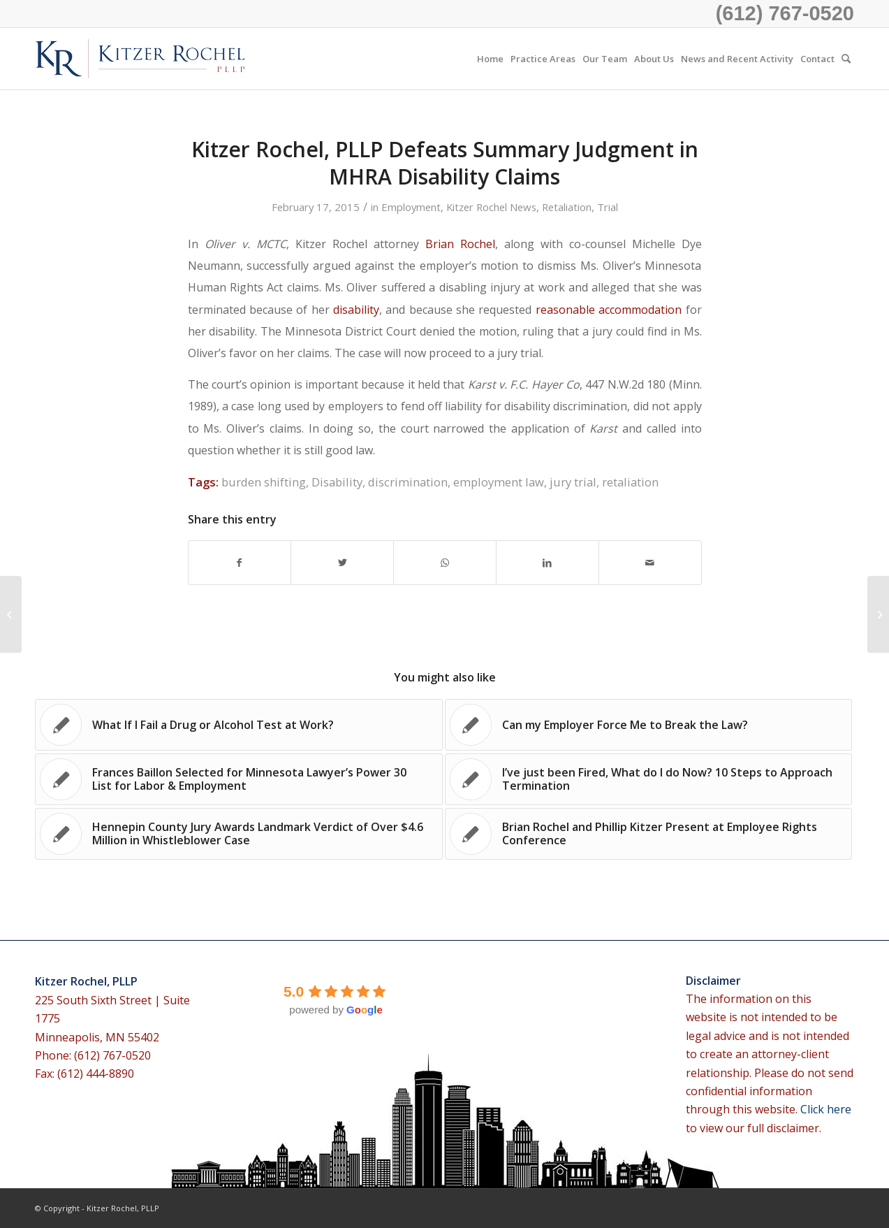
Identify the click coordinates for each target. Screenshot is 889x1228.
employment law (498, 482)
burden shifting (263, 482)
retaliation (630, 482)
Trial (607, 207)
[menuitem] (490, 58)
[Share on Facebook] (240, 562)
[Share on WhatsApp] (445, 562)
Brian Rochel (460, 244)
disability (356, 309)
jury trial (573, 482)
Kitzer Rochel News (491, 207)
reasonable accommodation (609, 309)
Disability (336, 482)
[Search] (846, 58)
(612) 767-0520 (785, 13)
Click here (825, 1109)
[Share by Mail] (650, 562)
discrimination (408, 482)
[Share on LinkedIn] (547, 562)
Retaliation (567, 207)
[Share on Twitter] (342, 562)
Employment (411, 207)
